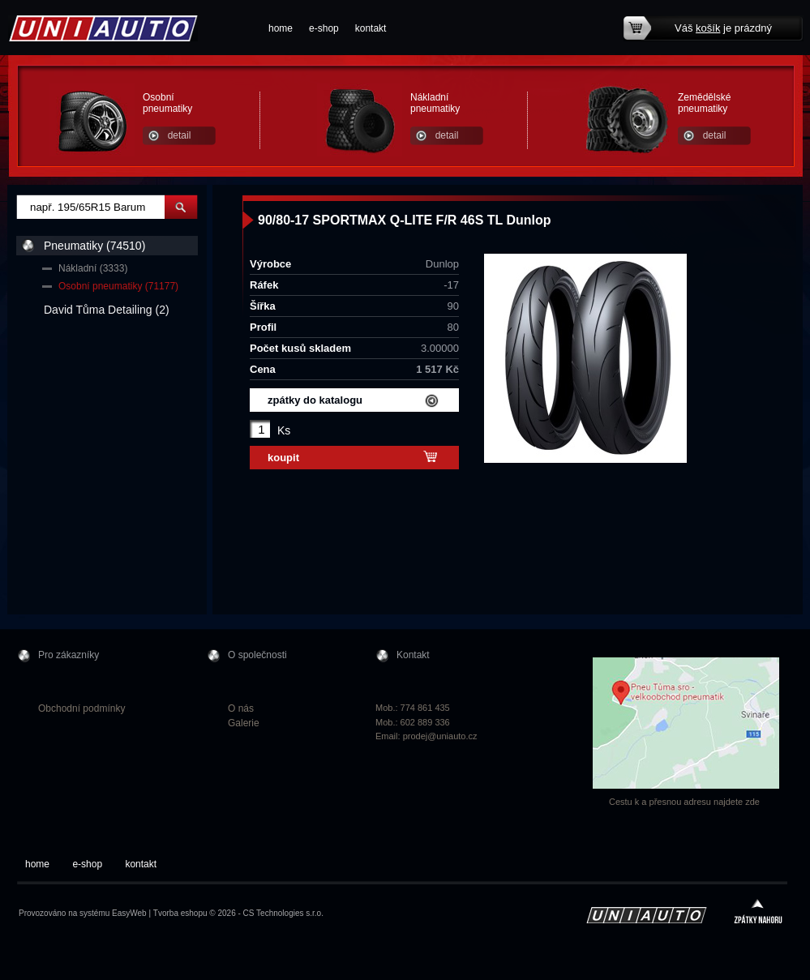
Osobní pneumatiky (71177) (118, 286)
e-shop (324, 28)
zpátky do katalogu (315, 400)
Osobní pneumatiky (167, 103)
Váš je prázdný (723, 28)
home (280, 28)
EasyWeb (129, 913)
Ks (283, 430)
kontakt (371, 28)
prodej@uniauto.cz (440, 736)
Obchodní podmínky (81, 708)
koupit (283, 457)
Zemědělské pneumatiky (704, 103)
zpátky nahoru (758, 913)
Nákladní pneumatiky (435, 103)
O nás (241, 708)
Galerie (243, 723)
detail (179, 135)
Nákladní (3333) (92, 268)
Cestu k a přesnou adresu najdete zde (684, 802)
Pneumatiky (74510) (94, 245)
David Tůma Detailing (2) (106, 309)
